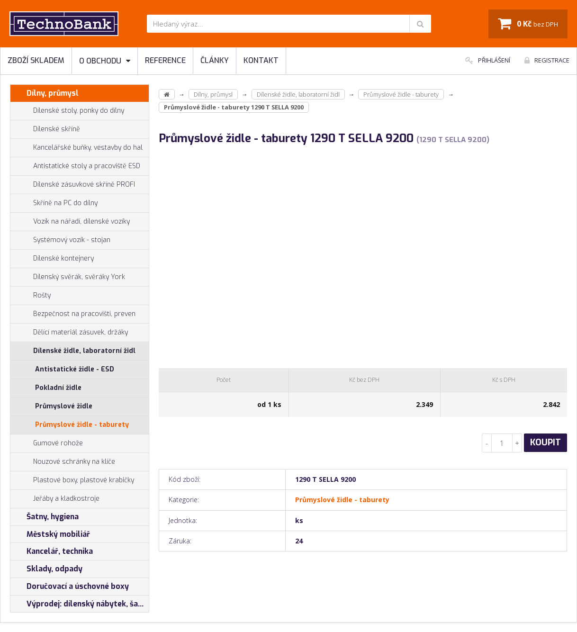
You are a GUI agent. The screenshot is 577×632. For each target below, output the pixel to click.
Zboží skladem (36, 60)
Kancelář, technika (51, 551)
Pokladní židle (58, 387)
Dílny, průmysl (44, 93)
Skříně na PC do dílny (54, 203)
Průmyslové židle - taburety (82, 424)
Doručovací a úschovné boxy (69, 586)
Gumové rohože (46, 443)
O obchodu (104, 61)
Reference (165, 60)
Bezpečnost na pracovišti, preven (72, 314)
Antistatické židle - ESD (74, 369)
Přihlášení (487, 60)
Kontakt (261, 60)
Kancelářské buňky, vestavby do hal (76, 148)
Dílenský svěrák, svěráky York (67, 277)
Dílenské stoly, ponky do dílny (67, 111)
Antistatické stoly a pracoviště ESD (86, 166)
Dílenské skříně (45, 129)
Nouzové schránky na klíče (62, 462)
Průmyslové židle (63, 406)
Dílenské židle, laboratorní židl (72, 351)
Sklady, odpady (46, 569)
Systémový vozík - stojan (60, 240)
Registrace (546, 60)
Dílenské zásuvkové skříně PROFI (72, 185)
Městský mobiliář (50, 534)
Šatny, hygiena (44, 516)
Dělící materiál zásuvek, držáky (69, 333)
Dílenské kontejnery (52, 259)
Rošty (30, 296)
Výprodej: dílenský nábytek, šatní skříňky (79, 604)
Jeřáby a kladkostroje (54, 499)
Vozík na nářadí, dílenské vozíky (70, 222)
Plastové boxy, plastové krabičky (72, 480)
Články (214, 60)
